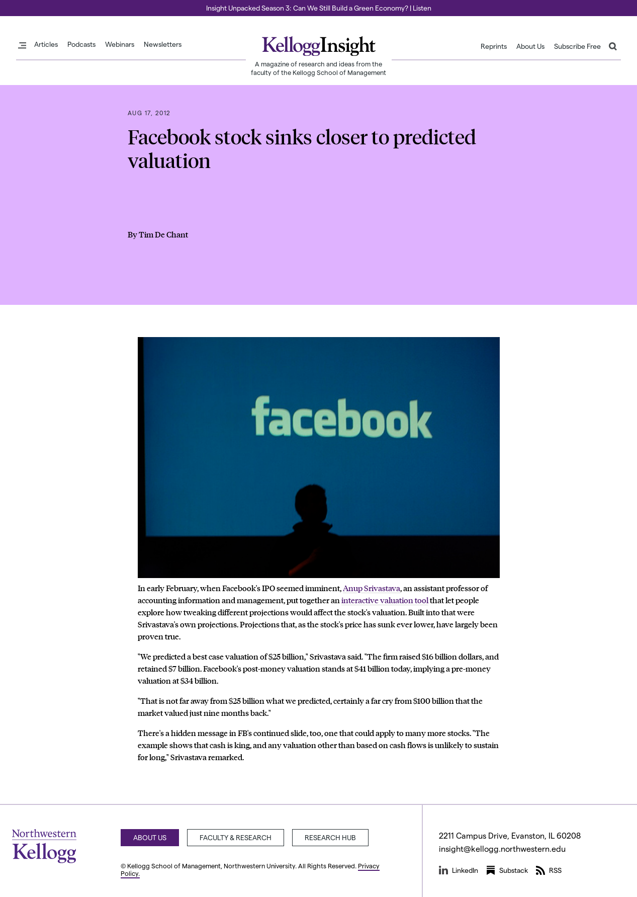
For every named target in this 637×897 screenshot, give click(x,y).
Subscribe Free (577, 46)
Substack (507, 870)
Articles (46, 44)
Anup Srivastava (371, 588)
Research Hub (330, 837)
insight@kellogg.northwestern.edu (502, 848)
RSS (549, 870)
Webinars (119, 44)
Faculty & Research (235, 837)
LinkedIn (458, 870)
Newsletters (162, 44)
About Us (530, 46)
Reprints (494, 46)
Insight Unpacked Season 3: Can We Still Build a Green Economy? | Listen (318, 8)
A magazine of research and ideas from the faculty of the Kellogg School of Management (318, 68)
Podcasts (81, 44)
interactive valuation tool (384, 600)
